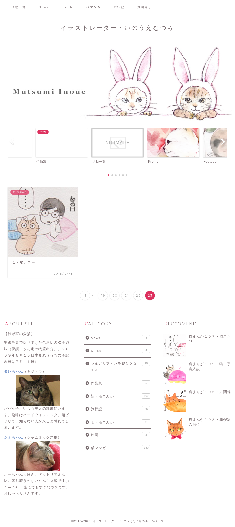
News (43, 7)
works (120, 350)
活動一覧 (19, 7)
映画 (120, 434)
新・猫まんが (120, 396)
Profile (67, 7)
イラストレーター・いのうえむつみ (117, 27)
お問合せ (144, 7)
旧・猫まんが (120, 421)
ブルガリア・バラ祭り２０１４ (120, 366)
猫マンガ (93, 7)
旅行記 (119, 7)
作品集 (120, 382)
